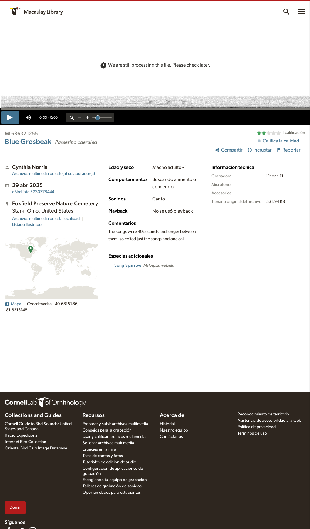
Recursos (94, 415)
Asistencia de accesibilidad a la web (269, 420)
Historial (167, 424)
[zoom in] (87, 117)
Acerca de (172, 415)
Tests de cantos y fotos (103, 456)
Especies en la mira (99, 449)
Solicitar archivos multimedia (108, 443)
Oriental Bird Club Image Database (36, 448)
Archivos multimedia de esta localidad (46, 219)
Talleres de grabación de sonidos (112, 486)
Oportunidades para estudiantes (112, 492)
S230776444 (33, 192)
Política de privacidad (257, 427)
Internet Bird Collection (25, 442)
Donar (15, 507)
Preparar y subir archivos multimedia (115, 424)
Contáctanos (171, 437)
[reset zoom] (72, 117)
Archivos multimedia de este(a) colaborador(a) (53, 174)
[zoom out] (79, 117)
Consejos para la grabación (107, 430)
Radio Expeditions (21, 435)
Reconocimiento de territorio (263, 414)
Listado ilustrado (27, 225)
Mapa (13, 304)
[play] (10, 117)
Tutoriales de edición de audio (109, 462)
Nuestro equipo (174, 430)
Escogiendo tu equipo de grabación (115, 480)
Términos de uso (252, 433)
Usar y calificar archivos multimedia (114, 437)
